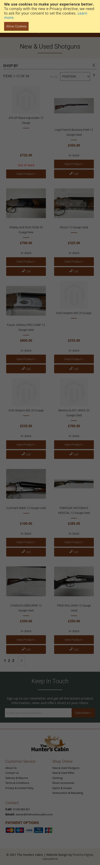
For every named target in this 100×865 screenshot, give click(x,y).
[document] (50, 16)
